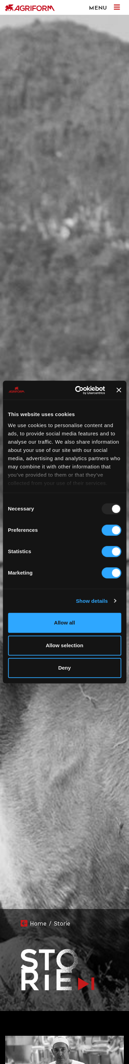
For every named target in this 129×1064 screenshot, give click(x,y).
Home (38, 923)
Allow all (64, 623)
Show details (92, 601)
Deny (64, 668)
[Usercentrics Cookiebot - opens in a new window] (78, 390)
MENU (104, 7)
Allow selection (64, 645)
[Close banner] (118, 390)
